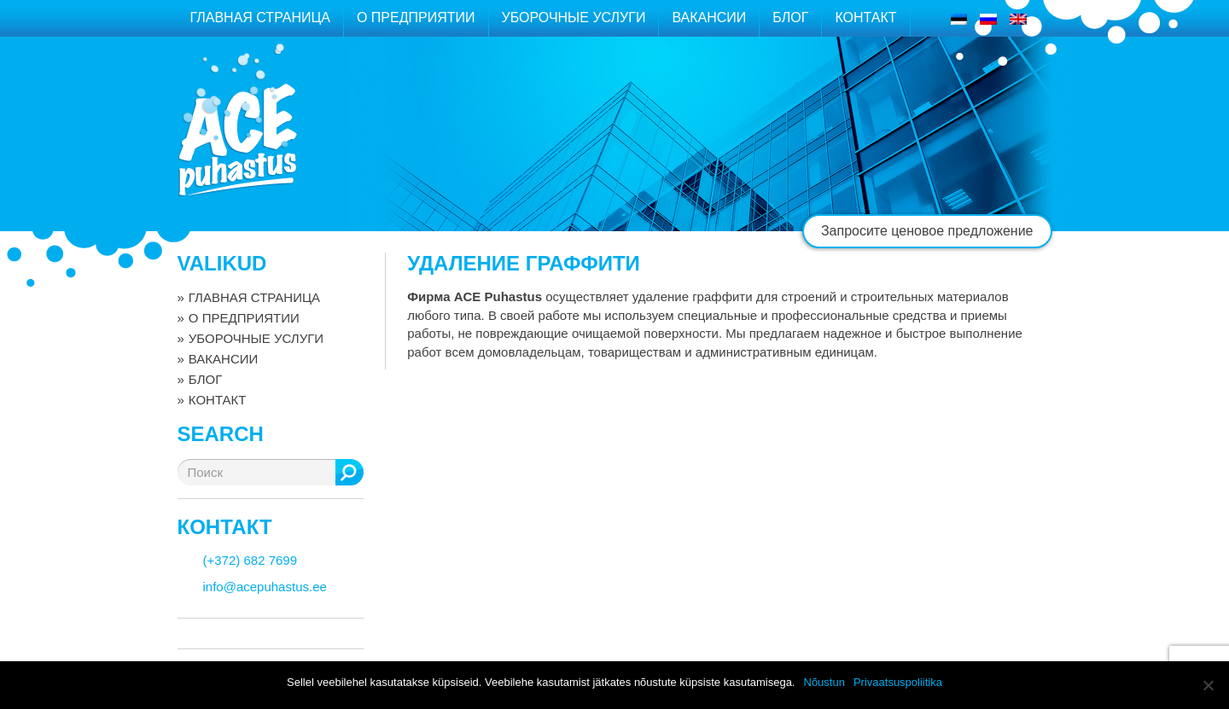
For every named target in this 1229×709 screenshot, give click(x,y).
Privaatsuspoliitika (897, 682)
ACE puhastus (237, 140)
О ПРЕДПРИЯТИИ (416, 17)
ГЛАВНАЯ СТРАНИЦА (260, 17)
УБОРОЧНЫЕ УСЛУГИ (574, 17)
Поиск (349, 472)
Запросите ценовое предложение (927, 231)
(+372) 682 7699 (250, 560)
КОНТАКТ (865, 17)
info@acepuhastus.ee (265, 586)
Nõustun (824, 682)
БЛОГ (790, 17)
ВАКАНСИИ (709, 17)
